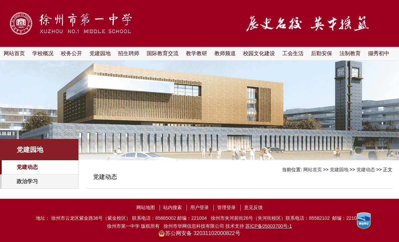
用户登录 (199, 207)
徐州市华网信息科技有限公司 (194, 226)
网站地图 (145, 207)
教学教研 (196, 53)
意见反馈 (253, 207)
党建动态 (27, 167)
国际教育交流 (163, 53)
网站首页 (14, 53)
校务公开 (71, 53)
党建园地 (100, 53)
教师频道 (225, 53)
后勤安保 (321, 53)
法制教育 (350, 53)
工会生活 (293, 53)
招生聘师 (128, 53)
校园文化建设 (259, 53)
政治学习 (27, 181)
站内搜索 (172, 207)
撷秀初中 (378, 53)
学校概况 (43, 53)
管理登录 (226, 207)
